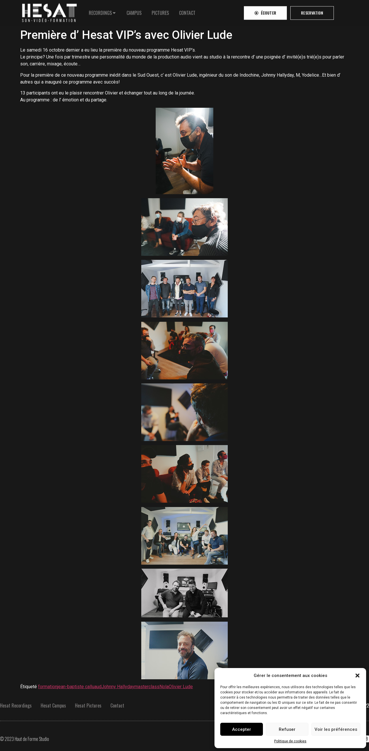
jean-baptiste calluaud (79, 686)
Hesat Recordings (16, 705)
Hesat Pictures (88, 705)
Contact (117, 705)
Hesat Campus (53, 705)
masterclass (146, 686)
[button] (357, 675)
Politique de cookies (290, 741)
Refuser (287, 729)
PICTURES (160, 11)
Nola (164, 686)
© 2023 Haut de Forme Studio (24, 738)
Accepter (241, 729)
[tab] (102, 11)
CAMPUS (134, 11)
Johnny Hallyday (117, 686)
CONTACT (187, 11)
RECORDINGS (100, 11)
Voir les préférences (336, 729)
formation (47, 686)
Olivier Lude (181, 686)
